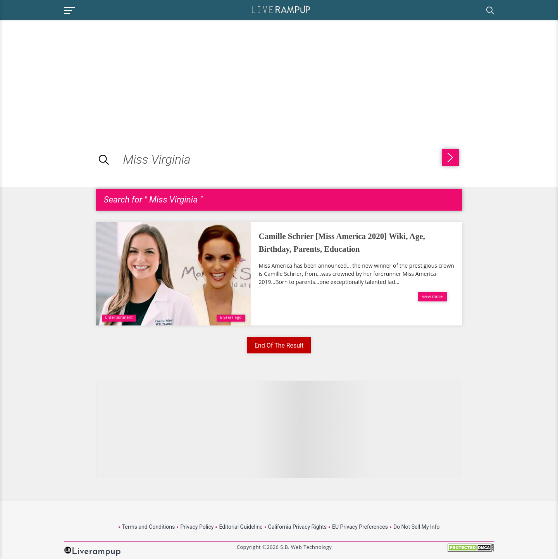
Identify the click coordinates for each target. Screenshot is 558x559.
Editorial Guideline (240, 527)
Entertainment (119, 317)
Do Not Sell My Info (416, 527)
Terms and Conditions (148, 527)
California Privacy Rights (297, 527)
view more (432, 296)
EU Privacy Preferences (360, 527)
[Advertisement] (65, 74)
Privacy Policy (197, 527)
